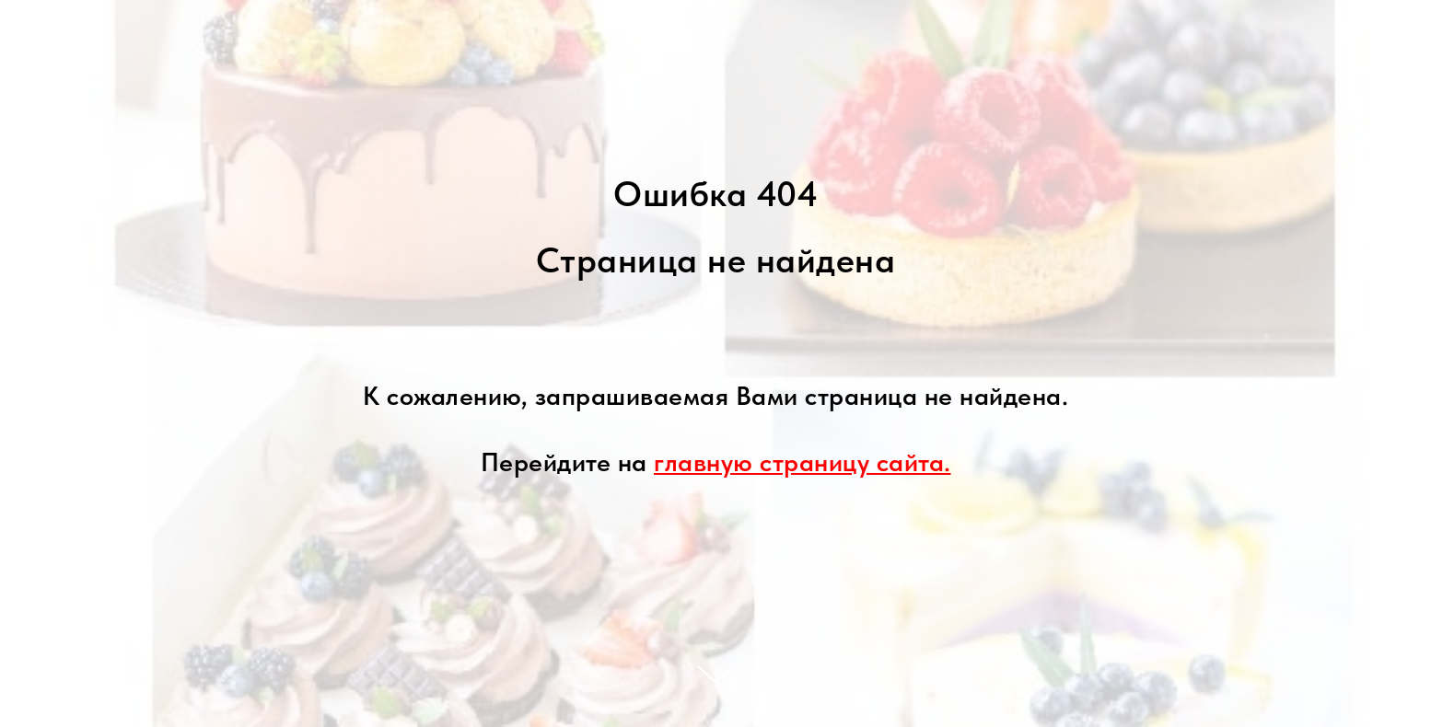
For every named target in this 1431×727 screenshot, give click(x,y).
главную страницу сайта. (802, 462)
